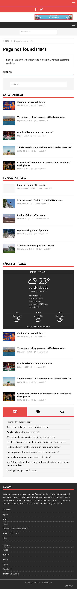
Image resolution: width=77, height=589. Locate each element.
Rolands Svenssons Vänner (15, 528)
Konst (5, 523)
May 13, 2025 (24, 105)
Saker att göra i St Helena (31, 185)
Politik (5, 550)
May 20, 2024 (24, 169)
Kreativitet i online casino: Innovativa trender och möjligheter (44, 164)
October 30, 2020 (26, 203)
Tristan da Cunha (11, 533)
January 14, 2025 (25, 121)
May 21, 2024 (24, 151)
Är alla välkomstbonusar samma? (35, 132)
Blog (5, 538)
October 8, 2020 (25, 234)
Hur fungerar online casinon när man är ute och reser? (33, 452)
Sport (5, 514)
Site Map (69, 585)
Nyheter (6, 545)
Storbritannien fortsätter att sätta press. (40, 200)
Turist (5, 519)
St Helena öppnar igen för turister (35, 245)
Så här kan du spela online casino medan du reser (44, 147)
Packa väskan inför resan (31, 215)
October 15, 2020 (26, 219)
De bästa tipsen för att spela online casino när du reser (33, 446)
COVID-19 (7, 569)
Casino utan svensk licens (31, 102)
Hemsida (7, 509)
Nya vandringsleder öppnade (32, 230)
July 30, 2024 (24, 136)
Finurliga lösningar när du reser (22, 470)
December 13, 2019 (27, 188)
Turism (6, 554)
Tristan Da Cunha (11, 573)
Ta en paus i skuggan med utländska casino (41, 117)
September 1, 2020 (26, 249)
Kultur (5, 559)
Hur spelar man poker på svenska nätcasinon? (29, 457)
